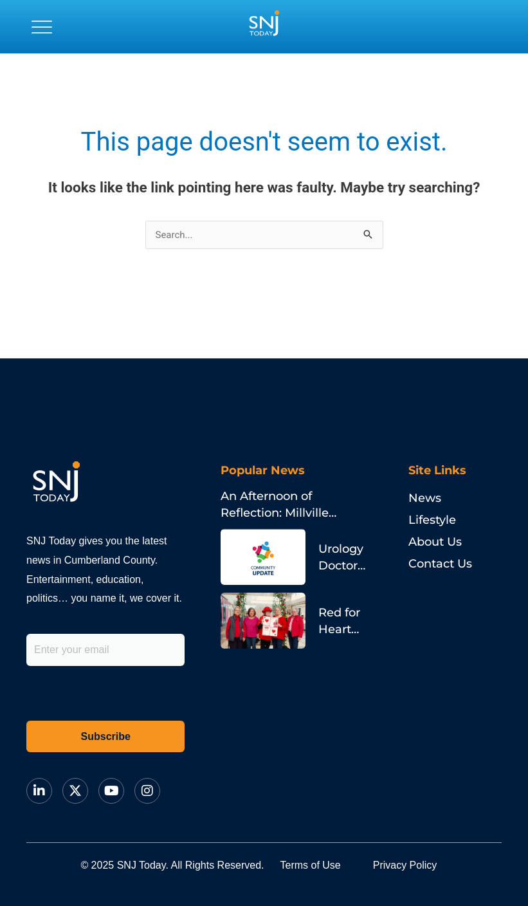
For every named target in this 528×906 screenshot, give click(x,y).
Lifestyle (432, 520)
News (424, 498)
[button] (41, 26)
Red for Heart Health (339, 629)
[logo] (263, 26)
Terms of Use (310, 865)
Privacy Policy (405, 865)
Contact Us (440, 564)
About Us (435, 542)
